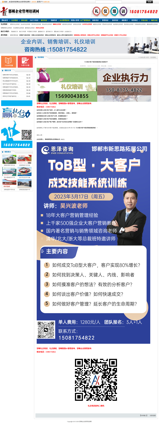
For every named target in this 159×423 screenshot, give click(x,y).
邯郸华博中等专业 (9, 165)
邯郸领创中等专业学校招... (11, 93)
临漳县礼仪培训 (118, 24)
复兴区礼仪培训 (36, 24)
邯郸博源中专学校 (24, 165)
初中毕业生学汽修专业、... (11, 84)
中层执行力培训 (32, 31)
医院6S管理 (75, 20)
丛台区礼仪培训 (25, 24)
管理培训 (105, 20)
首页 (147, 57)
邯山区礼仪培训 (47, 24)
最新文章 (8, 70)
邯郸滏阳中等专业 (9, 189)
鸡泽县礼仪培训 (128, 24)
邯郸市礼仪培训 (15, 24)
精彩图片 (125, 20)
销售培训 (95, 20)
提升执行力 (49, 31)
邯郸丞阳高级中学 (24, 189)
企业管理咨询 (64, 20)
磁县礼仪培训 (97, 24)
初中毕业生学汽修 (24, 177)
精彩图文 (8, 152)
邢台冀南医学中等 (9, 177)
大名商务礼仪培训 (18, 28)
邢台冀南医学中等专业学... (11, 81)
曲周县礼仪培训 (30, 28)
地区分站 (154, 20)
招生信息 (24, 20)
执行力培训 (34, 20)
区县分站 (144, 20)
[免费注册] (46, 2)
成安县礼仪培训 (67, 24)
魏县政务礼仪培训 (152, 24)
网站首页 (5, 20)
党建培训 (54, 20)
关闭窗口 (143, 415)
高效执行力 (14, 31)
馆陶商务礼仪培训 (6, 28)
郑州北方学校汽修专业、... (11, 96)
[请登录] (34, 2)
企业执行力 (68, 31)
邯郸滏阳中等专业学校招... (11, 87)
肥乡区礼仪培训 (107, 24)
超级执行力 (41, 31)
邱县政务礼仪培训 (140, 24)
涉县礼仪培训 (77, 24)
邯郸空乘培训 (14, 35)
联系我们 (135, 20)
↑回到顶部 (153, 415)
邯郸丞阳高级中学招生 (9, 90)
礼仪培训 (14, 20)
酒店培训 (44, 20)
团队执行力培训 (58, 31)
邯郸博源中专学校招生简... (11, 78)
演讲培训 (115, 20)
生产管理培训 (85, 20)
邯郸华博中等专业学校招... (11, 75)
